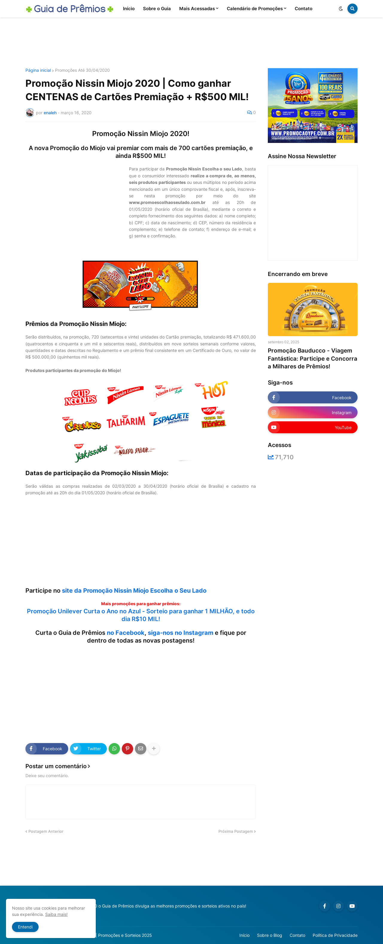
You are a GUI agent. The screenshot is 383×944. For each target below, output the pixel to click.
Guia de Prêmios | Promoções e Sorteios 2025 (107, 935)
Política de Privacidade (335, 935)
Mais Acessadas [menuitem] (197, 8)
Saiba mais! (56, 914)
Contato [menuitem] (303, 8)
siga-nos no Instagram (180, 632)
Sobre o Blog (269, 935)
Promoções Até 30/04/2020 (82, 70)
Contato (297, 935)
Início (244, 935)
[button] (340, 9)
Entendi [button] (25, 926)
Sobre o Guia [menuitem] (157, 8)
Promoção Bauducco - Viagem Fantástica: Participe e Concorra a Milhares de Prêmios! (312, 358)
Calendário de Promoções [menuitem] (255, 8)
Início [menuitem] (129, 8)
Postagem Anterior (45, 831)
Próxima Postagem (235, 831)
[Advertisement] (191, 42)
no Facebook (126, 632)
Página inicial (38, 70)
